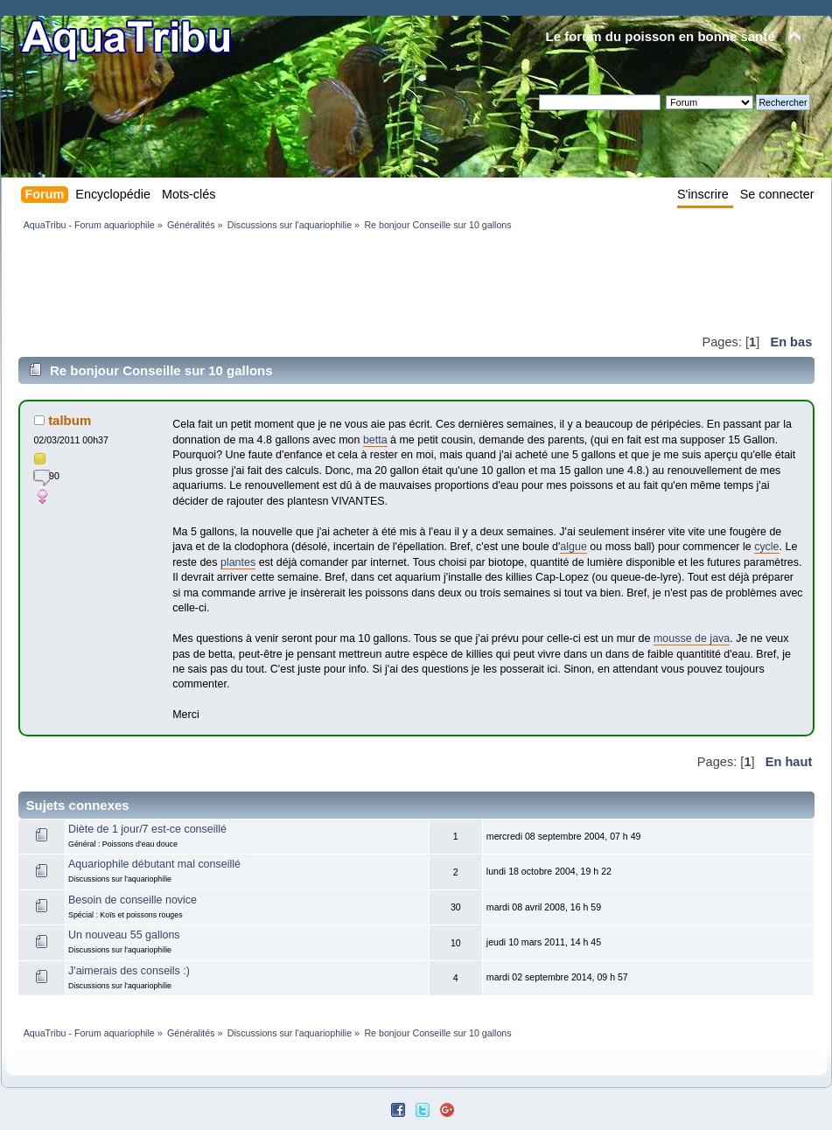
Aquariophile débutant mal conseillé (154, 864)
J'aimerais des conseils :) (129, 971)
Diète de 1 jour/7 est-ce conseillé (147, 829)
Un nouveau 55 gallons (124, 935)
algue (573, 547)
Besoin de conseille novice (132, 900)
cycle (766, 547)
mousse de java (692, 638)
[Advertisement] (336, 281)
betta (375, 440)
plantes (237, 562)
